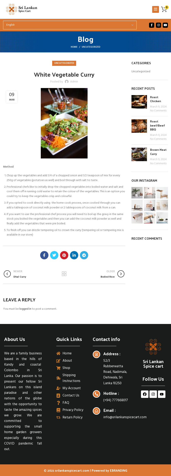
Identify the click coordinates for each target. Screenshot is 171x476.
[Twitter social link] (54, 255)
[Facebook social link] (151, 25)
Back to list (64, 274)
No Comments (158, 111)
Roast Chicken (155, 99)
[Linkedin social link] (74, 255)
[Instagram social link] (158, 25)
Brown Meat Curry (158, 151)
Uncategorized (91, 47)
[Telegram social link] (84, 255)
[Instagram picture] (137, 192)
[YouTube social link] (165, 25)
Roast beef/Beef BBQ (157, 125)
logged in (25, 309)
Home (74, 47)
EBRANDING (118, 470)
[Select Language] (70, 25)
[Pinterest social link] (64, 255)
